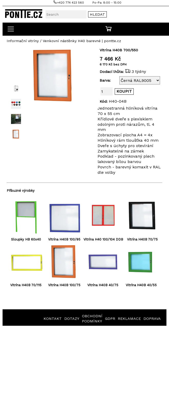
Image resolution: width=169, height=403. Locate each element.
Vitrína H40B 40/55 (141, 285)
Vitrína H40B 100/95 (64, 239)
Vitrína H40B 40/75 (102, 285)
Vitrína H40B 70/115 (25, 285)
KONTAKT (53, 318)
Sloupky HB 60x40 (26, 239)
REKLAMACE (129, 318)
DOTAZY (71, 318)
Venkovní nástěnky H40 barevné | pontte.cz (82, 41)
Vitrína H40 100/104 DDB (103, 239)
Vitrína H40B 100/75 (64, 285)
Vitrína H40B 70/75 (142, 239)
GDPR (110, 318)
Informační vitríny (23, 41)
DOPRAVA (152, 318)
